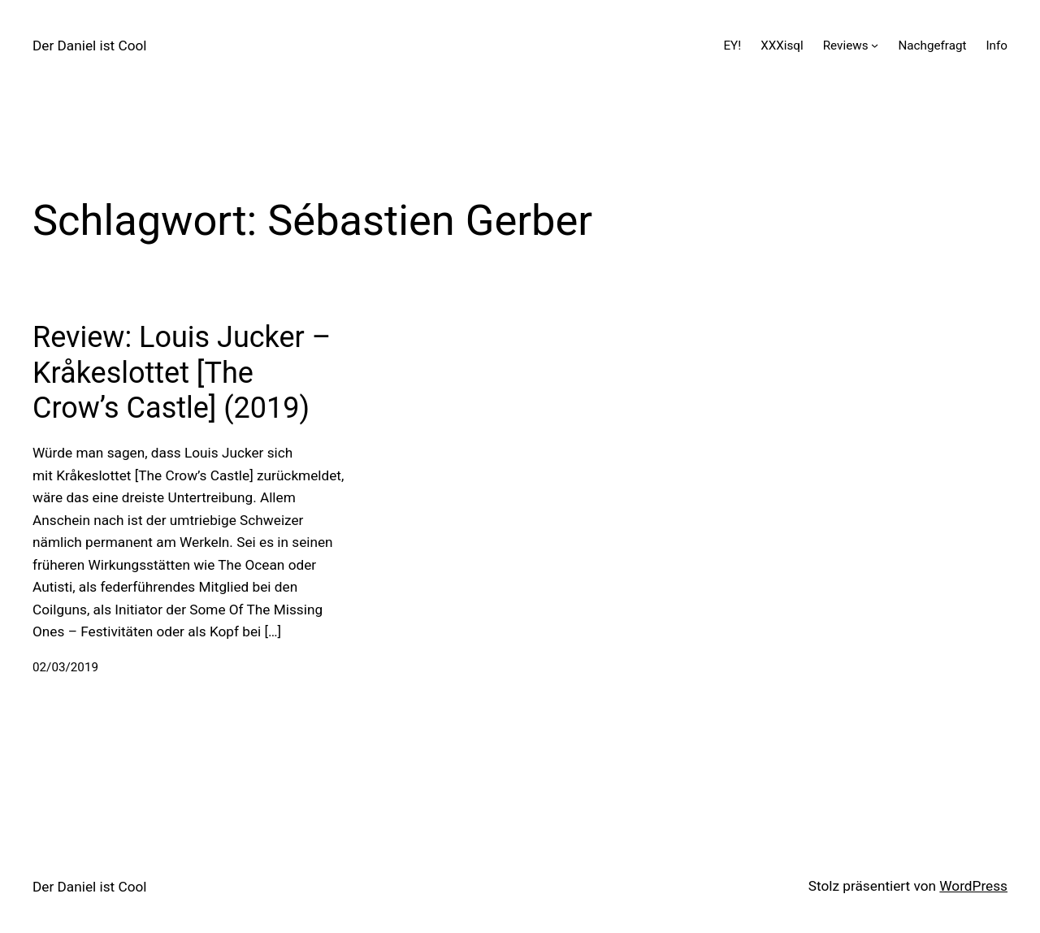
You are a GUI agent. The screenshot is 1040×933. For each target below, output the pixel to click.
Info (997, 45)
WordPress (973, 886)
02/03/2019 (65, 667)
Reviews (846, 45)
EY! (732, 45)
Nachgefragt (932, 45)
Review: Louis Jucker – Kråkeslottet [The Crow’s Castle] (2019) (181, 372)
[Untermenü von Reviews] (874, 45)
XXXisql (782, 45)
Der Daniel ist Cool (89, 45)
